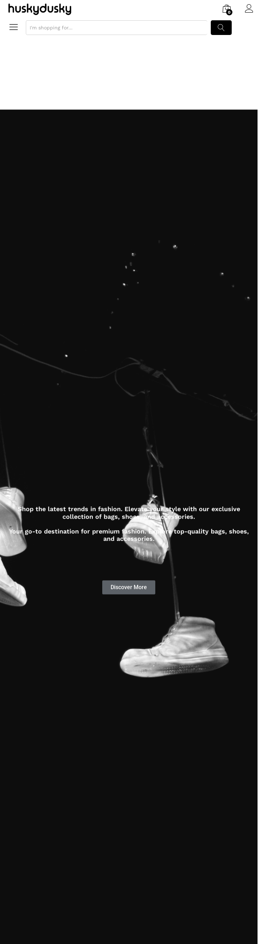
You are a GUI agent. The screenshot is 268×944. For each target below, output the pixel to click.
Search (221, 27)
